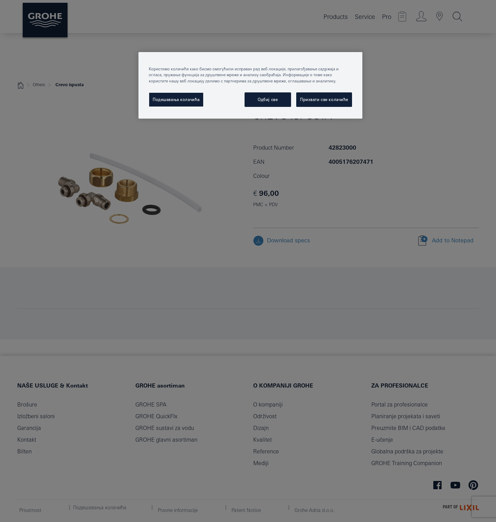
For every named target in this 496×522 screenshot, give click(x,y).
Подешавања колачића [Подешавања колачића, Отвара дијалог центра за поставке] (176, 99)
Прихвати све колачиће (324, 99)
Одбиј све (268, 99)
